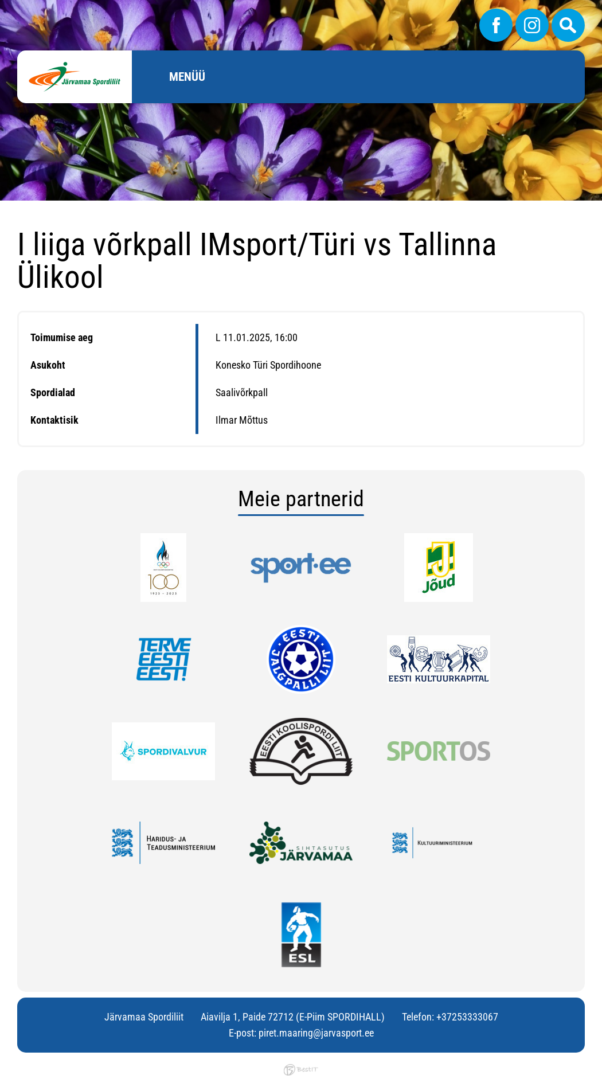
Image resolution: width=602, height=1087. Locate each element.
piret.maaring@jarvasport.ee (316, 1033)
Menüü (187, 77)
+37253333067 (467, 1017)
